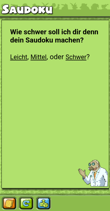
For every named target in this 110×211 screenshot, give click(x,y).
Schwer (76, 57)
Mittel (39, 57)
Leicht (19, 57)
